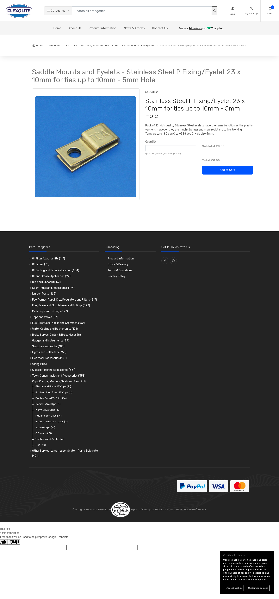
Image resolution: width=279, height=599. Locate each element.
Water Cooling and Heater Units (55, 328)
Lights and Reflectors (49, 352)
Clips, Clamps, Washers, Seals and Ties (59, 381)
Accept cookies (234, 588)
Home (57, 28)
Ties (40, 444)
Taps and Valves (45, 317)
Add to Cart (227, 170)
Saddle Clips (45, 427)
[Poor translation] (14, 542)
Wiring (39, 364)
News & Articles (134, 28)
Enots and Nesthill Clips (51, 421)
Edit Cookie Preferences (192, 509)
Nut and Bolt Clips (48, 415)
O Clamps (43, 433)
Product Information (102, 28)
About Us (75, 28)
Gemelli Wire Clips (47, 404)
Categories (56, 10)
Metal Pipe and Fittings (50, 311)
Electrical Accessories (49, 358)
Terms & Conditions (120, 270)
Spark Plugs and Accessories (53, 288)
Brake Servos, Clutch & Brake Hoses (56, 334)
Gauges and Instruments (50, 340)
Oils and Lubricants (46, 282)
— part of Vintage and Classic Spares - (144, 509)
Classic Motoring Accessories (53, 370)
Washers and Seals (49, 439)
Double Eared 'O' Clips (51, 398)
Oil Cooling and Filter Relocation (55, 270)
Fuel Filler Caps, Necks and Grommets (58, 323)
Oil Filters (40, 264)
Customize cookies (258, 588)
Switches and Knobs (48, 346)
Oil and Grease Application (51, 276)
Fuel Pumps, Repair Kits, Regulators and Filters (64, 299)
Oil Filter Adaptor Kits (48, 258)
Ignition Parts (44, 293)
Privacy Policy (116, 276)
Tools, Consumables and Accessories (58, 375)
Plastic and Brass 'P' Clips (53, 386)
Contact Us (160, 28)
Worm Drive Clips (47, 409)
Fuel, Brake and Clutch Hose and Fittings (61, 305)
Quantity (151, 141)
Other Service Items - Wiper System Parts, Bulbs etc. (65, 453)
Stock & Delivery (118, 264)
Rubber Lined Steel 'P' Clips (53, 392)
